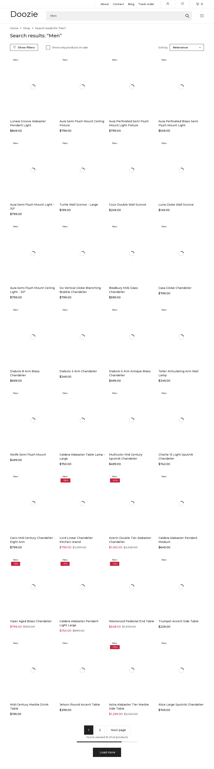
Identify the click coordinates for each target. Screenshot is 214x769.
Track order (146, 4)
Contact (118, 4)
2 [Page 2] (100, 730)
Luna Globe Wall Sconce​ (176, 204)
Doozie (24, 14)
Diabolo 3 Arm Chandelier (78, 371)
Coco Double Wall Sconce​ (127, 204)
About (105, 4)
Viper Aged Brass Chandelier (31, 621)
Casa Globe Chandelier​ (174, 288)
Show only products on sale (70, 47)
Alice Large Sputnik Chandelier (181, 704)
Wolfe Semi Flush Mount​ (28, 454)
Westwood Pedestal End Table (131, 621)
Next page (118, 730)
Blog (131, 4)
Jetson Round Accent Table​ (80, 704)
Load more (107, 752)
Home (14, 28)
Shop (26, 28)
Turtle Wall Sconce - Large (79, 204)
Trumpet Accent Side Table (178, 621)
